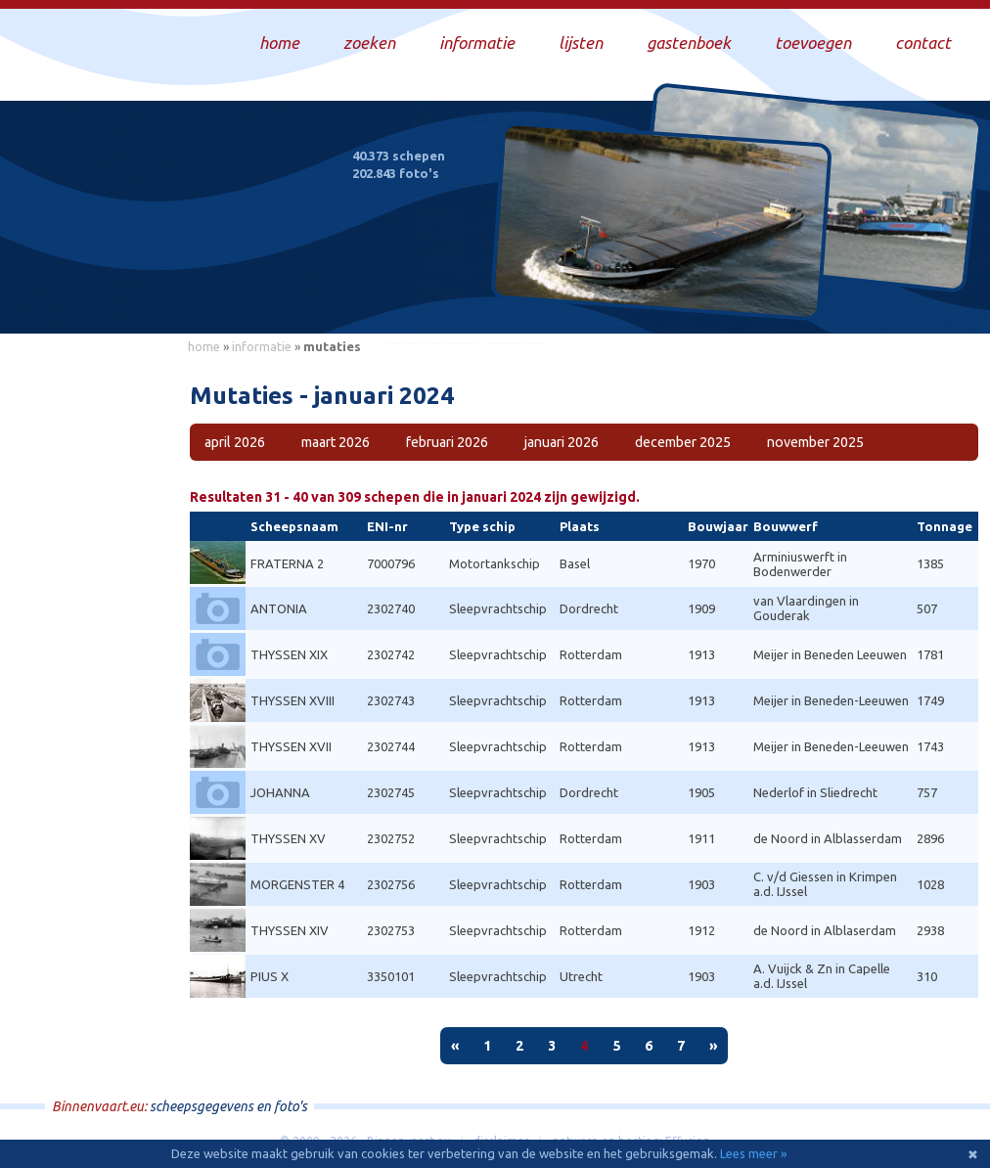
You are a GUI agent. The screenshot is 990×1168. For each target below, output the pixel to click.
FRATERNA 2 (287, 563)
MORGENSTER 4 (297, 884)
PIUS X (269, 976)
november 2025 (815, 442)
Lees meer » (753, 1153)
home (204, 346)
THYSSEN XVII (291, 746)
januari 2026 (561, 442)
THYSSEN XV (288, 838)
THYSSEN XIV (289, 930)
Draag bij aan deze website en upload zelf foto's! (808, 298)
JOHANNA (280, 792)
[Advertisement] (88, 656)
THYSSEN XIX (289, 654)
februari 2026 (447, 442)
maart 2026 (335, 442)
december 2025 (683, 442)
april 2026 (234, 442)
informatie (262, 346)
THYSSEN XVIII (292, 700)
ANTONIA (278, 608)
